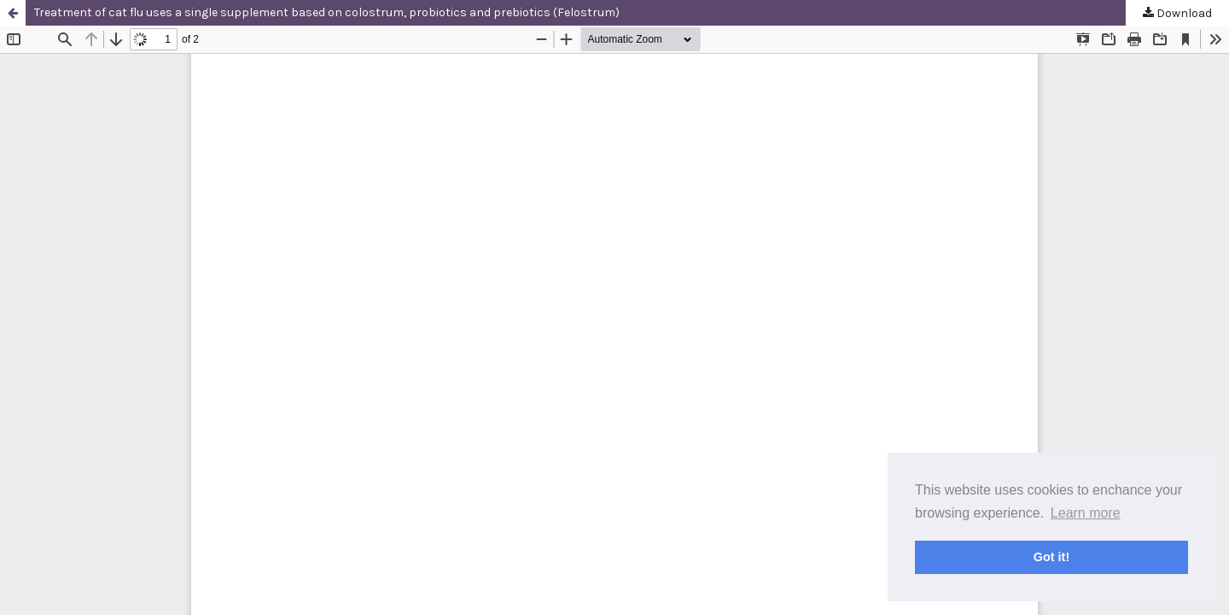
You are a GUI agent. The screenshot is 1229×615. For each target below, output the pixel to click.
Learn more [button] (1086, 513)
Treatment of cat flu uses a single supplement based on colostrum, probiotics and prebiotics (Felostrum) (327, 12)
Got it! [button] (1051, 557)
